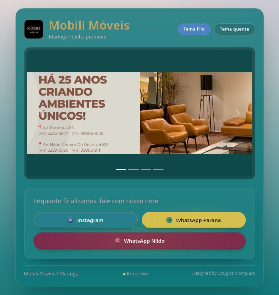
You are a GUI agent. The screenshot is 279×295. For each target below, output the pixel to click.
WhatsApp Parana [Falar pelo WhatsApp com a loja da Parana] (193, 220)
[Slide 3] (146, 170)
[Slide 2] (133, 170)
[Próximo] (237, 113)
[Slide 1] (121, 170)
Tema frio (194, 29)
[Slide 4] (158, 170)
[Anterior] (41, 113)
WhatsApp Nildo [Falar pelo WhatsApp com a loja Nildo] (139, 240)
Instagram (85, 220)
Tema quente (234, 29)
